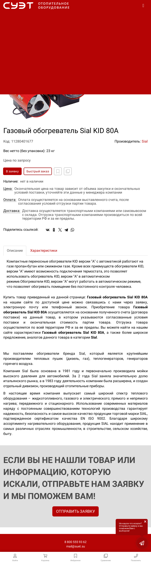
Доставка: (11, 211)
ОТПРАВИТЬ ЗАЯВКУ (75, 511)
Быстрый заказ (37, 171)
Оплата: (9, 200)
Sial (145, 141)
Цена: (8, 189)
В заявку (12, 171)
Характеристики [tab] (43, 250)
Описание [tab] (15, 250)
